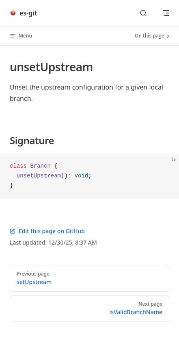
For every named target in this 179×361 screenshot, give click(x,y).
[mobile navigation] (166, 13)
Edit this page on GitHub (47, 231)
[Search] (143, 13)
